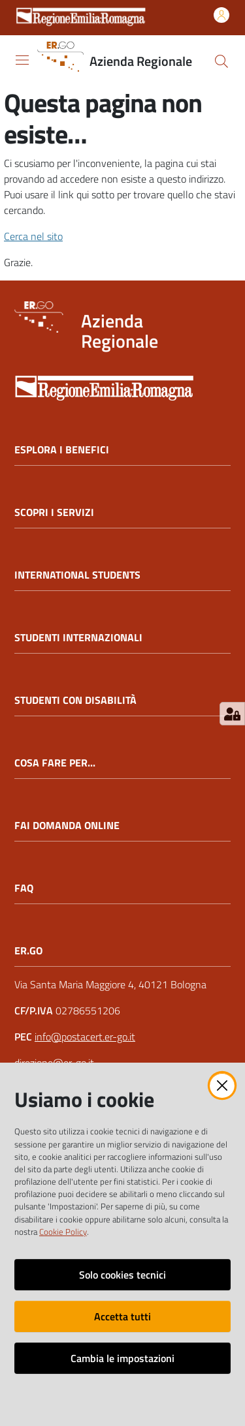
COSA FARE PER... (54, 763)
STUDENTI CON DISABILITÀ (75, 700)
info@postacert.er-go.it (85, 1036)
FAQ (23, 888)
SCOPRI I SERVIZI (54, 512)
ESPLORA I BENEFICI (61, 450)
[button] (221, 61)
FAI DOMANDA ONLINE (67, 825)
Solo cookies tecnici (122, 1274)
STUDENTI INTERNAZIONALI (78, 637)
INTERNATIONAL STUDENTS (77, 575)
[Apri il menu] (22, 60)
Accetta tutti (122, 1316)
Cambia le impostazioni (122, 1358)
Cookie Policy (63, 1231)
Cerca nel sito (33, 236)
